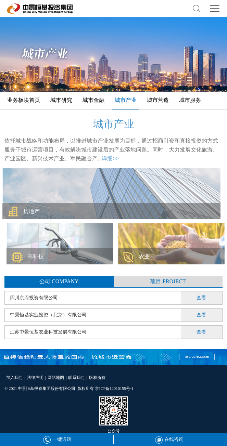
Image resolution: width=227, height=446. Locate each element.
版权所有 (97, 377)
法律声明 (35, 377)
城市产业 (126, 100)
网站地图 (56, 377)
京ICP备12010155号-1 (114, 388)
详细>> (110, 160)
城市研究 (61, 100)
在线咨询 (169, 439)
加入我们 (14, 377)
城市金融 (93, 100)
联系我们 (76, 377)
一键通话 (57, 439)
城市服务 (190, 100)
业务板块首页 (23, 100)
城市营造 (158, 100)
